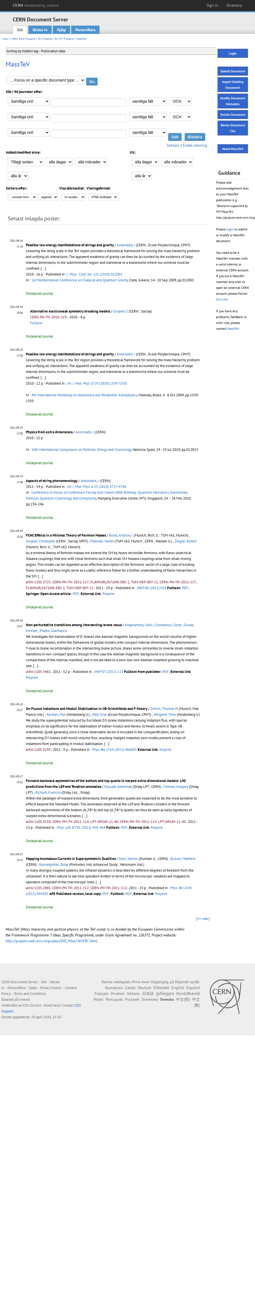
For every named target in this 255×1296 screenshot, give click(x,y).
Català (130, 987)
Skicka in (40, 29)
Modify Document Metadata (232, 101)
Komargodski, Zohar (53, 864)
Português (114, 999)
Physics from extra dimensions (49, 432)
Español (193, 987)
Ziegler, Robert (186, 541)
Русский (132, 999)
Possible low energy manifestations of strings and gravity (70, 245)
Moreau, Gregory (176, 786)
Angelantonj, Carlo (139, 625)
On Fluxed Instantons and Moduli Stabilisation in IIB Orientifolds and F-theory (86, 708)
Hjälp (61, 29)
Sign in (212, 5)
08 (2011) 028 (151, 588)
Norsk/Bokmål (188, 993)
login (230, 229)
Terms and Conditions (30, 993)
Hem (5, 39)
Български (114, 987)
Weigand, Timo (165, 714)
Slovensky (149, 999)
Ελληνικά (161, 987)
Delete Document (233, 114)
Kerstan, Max (56, 714)
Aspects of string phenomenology (52, 480)
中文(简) (183, 999)
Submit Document (232, 71)
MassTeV (233, 328)
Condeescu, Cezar (168, 625)
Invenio (24, 999)
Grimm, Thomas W (164, 708)
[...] (43, 268)
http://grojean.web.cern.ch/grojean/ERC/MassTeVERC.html (51, 940)
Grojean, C (120, 311)
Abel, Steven (128, 858)
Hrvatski (118, 993)
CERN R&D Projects (23, 39)
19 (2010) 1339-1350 (97, 383)
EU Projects (45, 39)
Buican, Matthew (182, 858)
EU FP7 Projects (64, 39)
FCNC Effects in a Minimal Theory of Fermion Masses (66, 535)
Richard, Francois (48, 792)
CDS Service (32, 1005)
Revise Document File (233, 128)
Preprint (108, 593)
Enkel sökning (195, 145)
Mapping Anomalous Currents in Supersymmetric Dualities (71, 858)
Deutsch (144, 987)
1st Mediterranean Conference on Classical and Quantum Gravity (79, 280)
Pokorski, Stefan (102, 541)
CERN (36, 5)
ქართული (165, 993)
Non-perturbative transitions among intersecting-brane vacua (74, 625)
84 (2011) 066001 (114, 749)
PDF (185, 588)
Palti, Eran (99, 714)
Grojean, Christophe (40, 541)
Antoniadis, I (126, 245)
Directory (234, 5)
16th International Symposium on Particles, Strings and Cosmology (81, 449)
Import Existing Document (232, 85)
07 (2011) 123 (108, 671)
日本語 (148, 993)
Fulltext (36, 323)
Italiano (133, 993)
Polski (98, 999)
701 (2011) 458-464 (81, 827)
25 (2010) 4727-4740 (96, 486)
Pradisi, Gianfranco (53, 630)
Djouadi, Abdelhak (118, 786)
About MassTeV (232, 149)
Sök (20, 29)
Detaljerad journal (39, 293)
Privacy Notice (50, 987)
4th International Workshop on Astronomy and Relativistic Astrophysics (84, 395)
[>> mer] (203, 918)
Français (101, 993)
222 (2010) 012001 (94, 274)
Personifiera (85, 29)
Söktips (173, 145)
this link (222, 299)
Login (233, 53)
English (177, 987)
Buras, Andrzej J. (121, 535)
